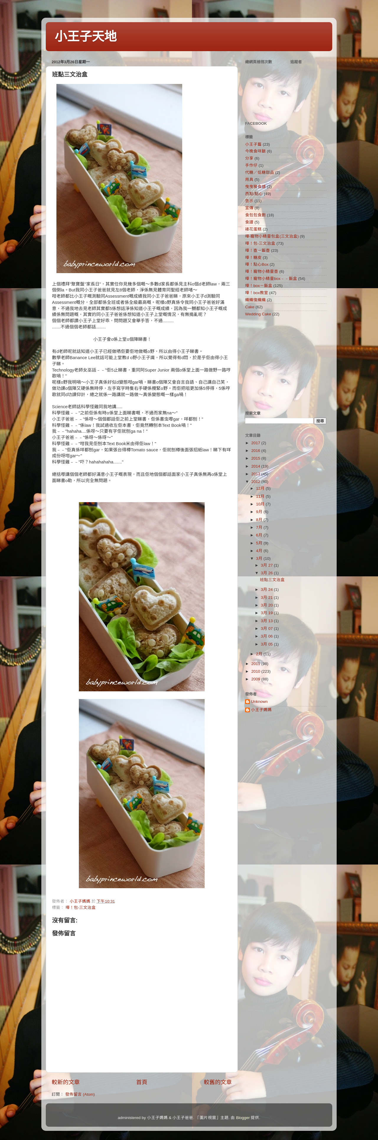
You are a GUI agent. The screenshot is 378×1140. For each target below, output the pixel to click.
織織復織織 (255, 300)
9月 (259, 512)
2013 (256, 474)
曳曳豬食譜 (255, 186)
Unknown (259, 701)
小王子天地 (86, 36)
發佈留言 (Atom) (80, 1094)
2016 (256, 450)
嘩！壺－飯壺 (257, 250)
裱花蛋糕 (253, 229)
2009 (256, 679)
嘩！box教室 (256, 293)
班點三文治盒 (272, 580)
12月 (261, 488)
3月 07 (267, 628)
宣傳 (249, 208)
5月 (259, 543)
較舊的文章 (218, 1082)
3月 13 (267, 621)
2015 (256, 458)
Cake (250, 307)
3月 (259, 558)
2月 (259, 654)
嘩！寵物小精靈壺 (261, 271)
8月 (259, 520)
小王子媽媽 (261, 710)
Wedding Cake (258, 314)
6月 (259, 535)
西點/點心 (254, 194)
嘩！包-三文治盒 (81, 907)
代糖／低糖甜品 (259, 172)
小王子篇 (253, 144)
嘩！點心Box (256, 264)
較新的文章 (66, 1082)
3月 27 (267, 565)
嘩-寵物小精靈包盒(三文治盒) (272, 236)
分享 (249, 158)
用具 (249, 179)
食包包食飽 (255, 215)
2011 (256, 663)
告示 (249, 201)
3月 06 (267, 636)
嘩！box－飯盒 (258, 285)
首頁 (141, 1082)
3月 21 (267, 597)
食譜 (249, 222)
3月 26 (267, 573)
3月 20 (267, 605)
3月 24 (267, 589)
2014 (256, 466)
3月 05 (267, 644)
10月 (261, 504)
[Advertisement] (282, 363)
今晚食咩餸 (255, 151)
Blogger (243, 1117)
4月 (259, 551)
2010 (256, 671)
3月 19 (267, 613)
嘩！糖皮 (253, 257)
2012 (256, 481)
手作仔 (251, 165)
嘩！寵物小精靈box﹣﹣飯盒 (271, 278)
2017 (256, 443)
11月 (261, 496)
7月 (259, 527)
